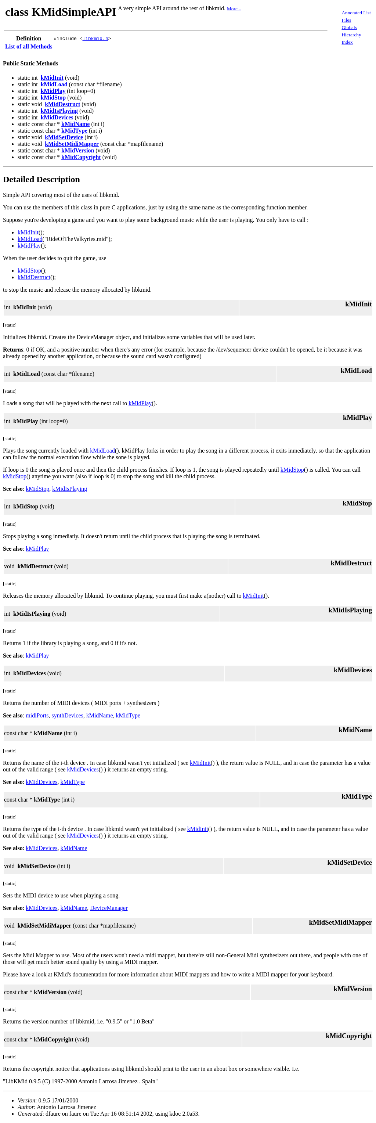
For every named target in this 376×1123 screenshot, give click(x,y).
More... (234, 8)
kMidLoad (54, 84)
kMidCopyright (81, 157)
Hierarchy (351, 34)
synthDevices (67, 715)
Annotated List (356, 12)
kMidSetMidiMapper (72, 144)
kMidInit (52, 78)
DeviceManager (108, 908)
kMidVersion (77, 150)
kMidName (75, 124)
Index (346, 42)
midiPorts (37, 715)
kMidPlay (53, 91)
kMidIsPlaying (59, 111)
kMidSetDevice (64, 137)
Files (346, 20)
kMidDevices (57, 117)
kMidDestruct (62, 104)
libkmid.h (95, 38)
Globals (349, 27)
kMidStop (53, 97)
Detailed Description (41, 179)
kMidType (74, 130)
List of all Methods (28, 46)
